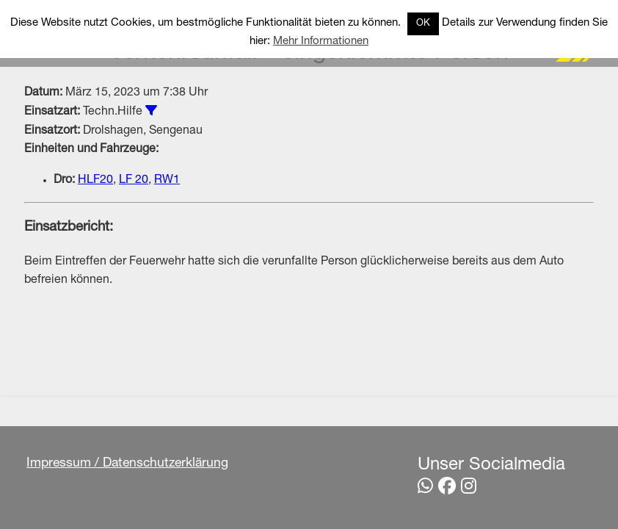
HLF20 (95, 181)
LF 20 (133, 181)
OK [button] (423, 24)
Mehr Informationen (320, 41)
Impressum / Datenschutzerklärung (127, 463)
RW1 (167, 181)
